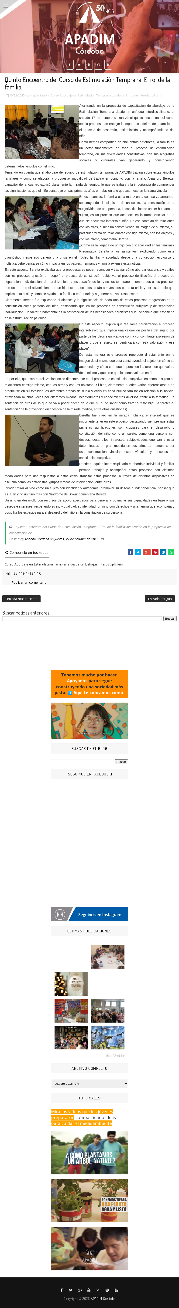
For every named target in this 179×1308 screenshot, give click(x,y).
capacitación (40, 95)
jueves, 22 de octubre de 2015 (76, 539)
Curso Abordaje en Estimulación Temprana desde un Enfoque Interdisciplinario (106, 95)
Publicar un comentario (29, 582)
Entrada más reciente (21, 599)
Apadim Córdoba (37, 539)
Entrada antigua (160, 599)
